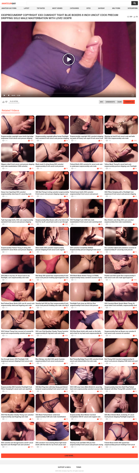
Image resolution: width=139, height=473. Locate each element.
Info (101, 102)
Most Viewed (57, 8)
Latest (26, 8)
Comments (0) (129, 102)
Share (120, 102)
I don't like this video (6, 102)
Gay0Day (101, 8)
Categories (74, 8)
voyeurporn (132, 8)
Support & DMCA (64, 467)
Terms (78, 467)
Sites (88, 8)
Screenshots (110, 102)
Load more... (69, 456)
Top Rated (41, 8)
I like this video (3, 102)
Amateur (9, 3)
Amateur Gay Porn (9, 8)
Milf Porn (116, 8)
